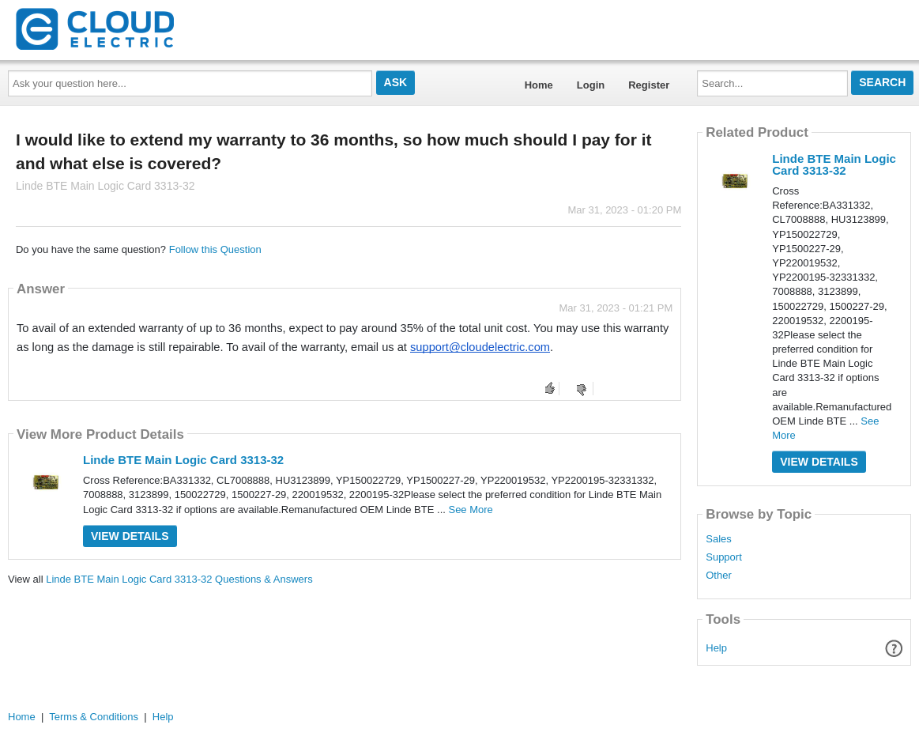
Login (591, 85)
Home (539, 85)
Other (719, 575)
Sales (719, 539)
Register (648, 85)
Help (716, 648)
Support (724, 557)
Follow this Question (215, 249)
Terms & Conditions (93, 717)
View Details (130, 536)
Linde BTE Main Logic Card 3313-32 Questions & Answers (179, 579)
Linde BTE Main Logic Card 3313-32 (183, 459)
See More (470, 509)
